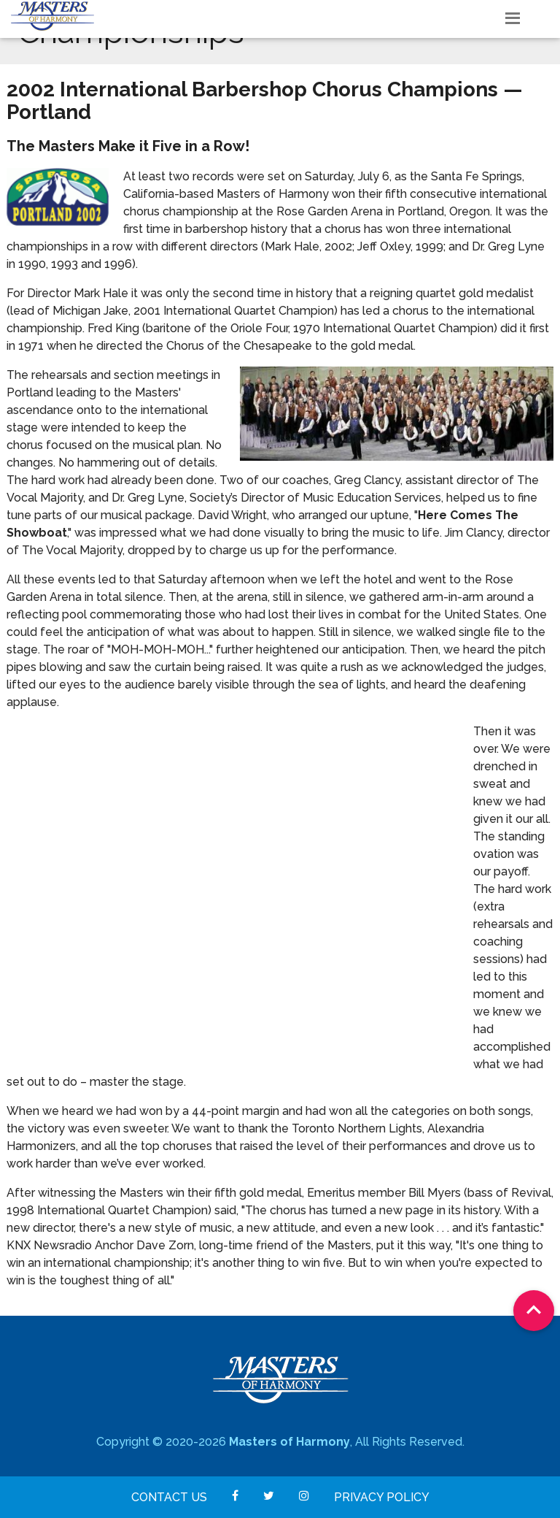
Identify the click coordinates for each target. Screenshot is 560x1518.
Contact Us (169, 1497)
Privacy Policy (381, 1497)
